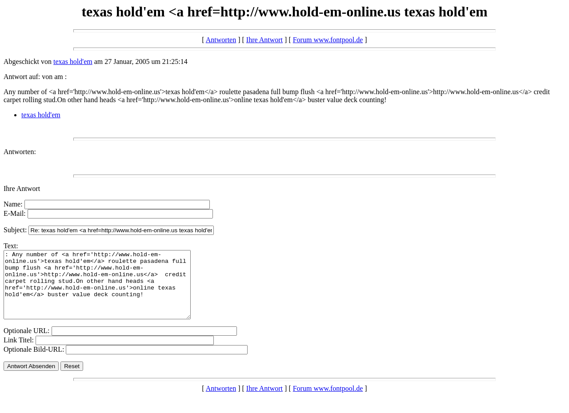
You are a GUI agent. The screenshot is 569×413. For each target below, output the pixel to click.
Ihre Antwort (264, 40)
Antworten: (20, 151)
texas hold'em (72, 61)
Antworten (221, 40)
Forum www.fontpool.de (328, 40)
